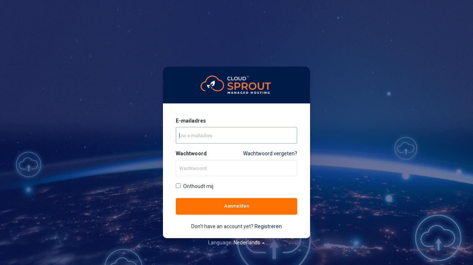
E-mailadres (191, 121)
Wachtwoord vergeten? (270, 153)
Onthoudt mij (194, 186)
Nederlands (249, 242)
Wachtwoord (191, 153)
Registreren (268, 226)
